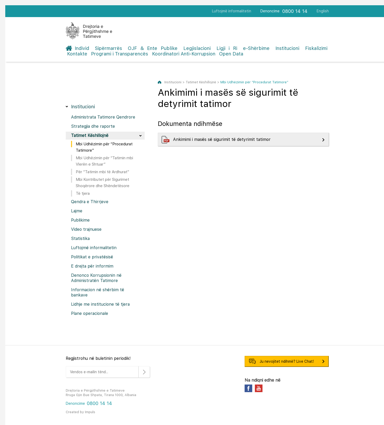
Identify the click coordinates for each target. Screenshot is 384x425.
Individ (82, 48)
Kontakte (77, 54)
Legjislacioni (197, 48)
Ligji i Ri (226, 48)
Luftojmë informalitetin (231, 11)
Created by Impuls (80, 412)
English (323, 11)
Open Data (231, 54)
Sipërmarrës (108, 48)
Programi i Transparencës (119, 54)
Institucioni (287, 48)
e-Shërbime (256, 48)
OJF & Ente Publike (153, 48)
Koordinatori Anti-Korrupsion (183, 54)
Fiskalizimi (316, 48)
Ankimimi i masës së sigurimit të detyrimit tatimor (222, 139)
